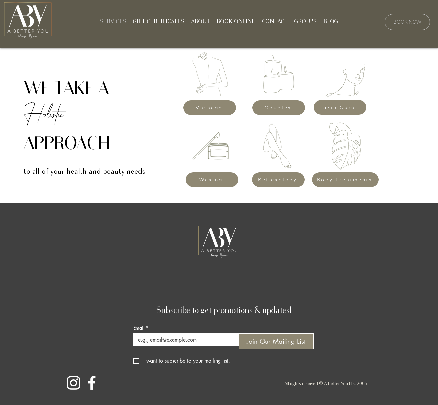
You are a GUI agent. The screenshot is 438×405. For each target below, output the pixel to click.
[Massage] (209, 107)
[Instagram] (73, 383)
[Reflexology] (278, 179)
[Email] (184, 340)
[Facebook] (92, 383)
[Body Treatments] (345, 179)
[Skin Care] (340, 107)
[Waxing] (212, 179)
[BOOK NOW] (407, 22)
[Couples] (278, 107)
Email (140, 328)
